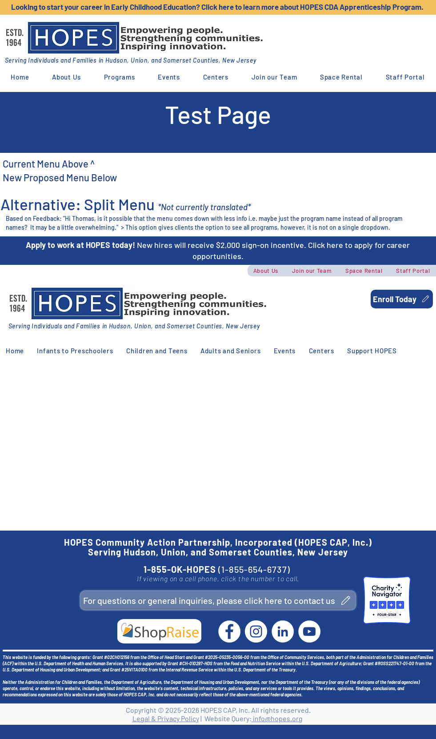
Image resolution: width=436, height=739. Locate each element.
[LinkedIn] (283, 631)
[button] (66, 77)
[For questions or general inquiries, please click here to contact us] (218, 600)
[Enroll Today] (402, 299)
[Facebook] (229, 631)
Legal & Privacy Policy (165, 718)
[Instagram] (256, 631)
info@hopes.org (277, 718)
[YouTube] (309, 631)
